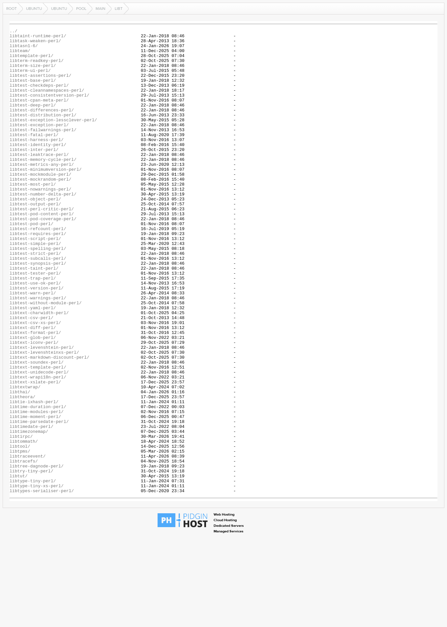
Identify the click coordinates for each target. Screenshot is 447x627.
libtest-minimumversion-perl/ (45, 198)
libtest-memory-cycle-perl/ (43, 186)
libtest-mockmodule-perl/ (40, 204)
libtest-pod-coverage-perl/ (43, 257)
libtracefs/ (24, 548)
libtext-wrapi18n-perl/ (38, 447)
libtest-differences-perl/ (42, 127)
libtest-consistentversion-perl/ (49, 109)
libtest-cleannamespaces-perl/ (47, 103)
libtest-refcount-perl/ (38, 269)
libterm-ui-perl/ (30, 79)
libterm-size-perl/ (33, 73)
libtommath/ (24, 524)
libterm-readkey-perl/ (37, 67)
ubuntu (34, 8)
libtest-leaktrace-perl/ (39, 180)
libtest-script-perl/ (35, 281)
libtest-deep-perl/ (33, 121)
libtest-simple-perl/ (35, 287)
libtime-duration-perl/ (38, 483)
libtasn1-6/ (24, 49)
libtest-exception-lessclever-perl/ (53, 138)
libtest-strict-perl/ (35, 299)
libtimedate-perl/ (31, 506)
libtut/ (19, 566)
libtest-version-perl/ (37, 340)
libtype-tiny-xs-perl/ (37, 578)
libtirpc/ (21, 518)
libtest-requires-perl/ (38, 275)
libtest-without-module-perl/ (45, 358)
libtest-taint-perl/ (34, 316)
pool (81, 8)
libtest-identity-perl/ (38, 168)
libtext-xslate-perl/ (35, 453)
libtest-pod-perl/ (31, 263)
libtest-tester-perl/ (35, 322)
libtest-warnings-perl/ (38, 352)
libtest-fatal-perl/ (34, 156)
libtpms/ (20, 536)
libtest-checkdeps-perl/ (39, 97)
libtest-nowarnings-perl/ (40, 221)
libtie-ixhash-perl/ (34, 477)
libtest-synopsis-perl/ (38, 311)
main (100, 8)
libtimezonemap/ (29, 512)
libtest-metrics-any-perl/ (42, 192)
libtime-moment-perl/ (35, 494)
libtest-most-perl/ (33, 216)
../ (13, 32)
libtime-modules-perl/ (37, 489)
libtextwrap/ (25, 459)
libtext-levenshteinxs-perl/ (44, 417)
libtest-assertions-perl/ (40, 85)
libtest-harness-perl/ (37, 162)
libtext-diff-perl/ (33, 388)
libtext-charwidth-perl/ (39, 370)
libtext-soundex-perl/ (37, 429)
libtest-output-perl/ (35, 239)
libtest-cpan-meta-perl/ (39, 115)
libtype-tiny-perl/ (33, 572)
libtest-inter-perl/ (34, 174)
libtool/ (20, 530)
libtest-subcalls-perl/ (38, 305)
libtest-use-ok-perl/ (35, 334)
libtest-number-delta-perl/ (43, 227)
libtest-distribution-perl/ (43, 132)
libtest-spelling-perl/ (38, 293)
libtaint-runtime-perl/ (38, 38)
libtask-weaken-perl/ (35, 43)
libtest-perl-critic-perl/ (42, 245)
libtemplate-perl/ (31, 61)
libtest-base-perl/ (33, 91)
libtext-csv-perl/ (31, 376)
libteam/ (20, 55)
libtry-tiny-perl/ (31, 560)
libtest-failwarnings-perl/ (43, 150)
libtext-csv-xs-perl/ (35, 382)
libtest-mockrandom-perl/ (40, 210)
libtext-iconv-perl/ (34, 405)
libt (119, 8)
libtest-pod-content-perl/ (42, 251)
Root (11, 8)
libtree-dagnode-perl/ (37, 554)
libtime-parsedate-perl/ (39, 500)
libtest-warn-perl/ (33, 346)
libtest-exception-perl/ (39, 144)
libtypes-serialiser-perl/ (42, 583)
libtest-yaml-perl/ (33, 364)
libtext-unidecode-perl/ (39, 441)
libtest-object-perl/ (35, 233)
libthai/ (20, 465)
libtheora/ (22, 471)
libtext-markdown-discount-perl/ (49, 423)
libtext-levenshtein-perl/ (42, 411)
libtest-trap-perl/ (33, 328)
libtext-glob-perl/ (33, 400)
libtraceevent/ (27, 542)
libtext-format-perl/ (35, 394)
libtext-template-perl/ (38, 435)
